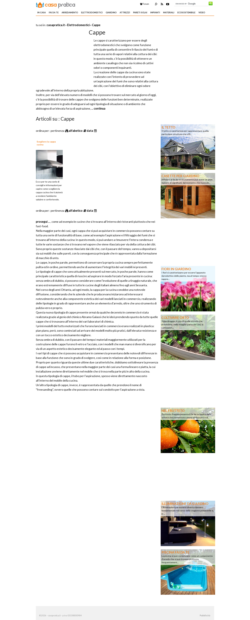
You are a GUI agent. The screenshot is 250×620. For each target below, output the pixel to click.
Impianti (155, 12)
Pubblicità (205, 615)
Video (201, 12)
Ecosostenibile (186, 12)
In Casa (41, 12)
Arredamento (70, 12)
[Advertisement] (74, 21)
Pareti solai (140, 12)
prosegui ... (43, 221)
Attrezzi (125, 12)
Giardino (111, 12)
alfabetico (76, 130)
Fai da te (54, 12)
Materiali (168, 12)
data (90, 130)
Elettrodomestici (92, 12)
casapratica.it (56, 25)
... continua (98, 108)
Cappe (96, 25)
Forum (144, 4)
